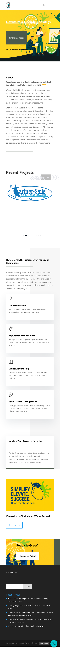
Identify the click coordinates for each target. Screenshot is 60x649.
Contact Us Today (16, 38)
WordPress (49, 643)
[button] (48, 177)
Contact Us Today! (27, 556)
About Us (14, 525)
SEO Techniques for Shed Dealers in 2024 (25, 626)
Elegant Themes (24, 643)
